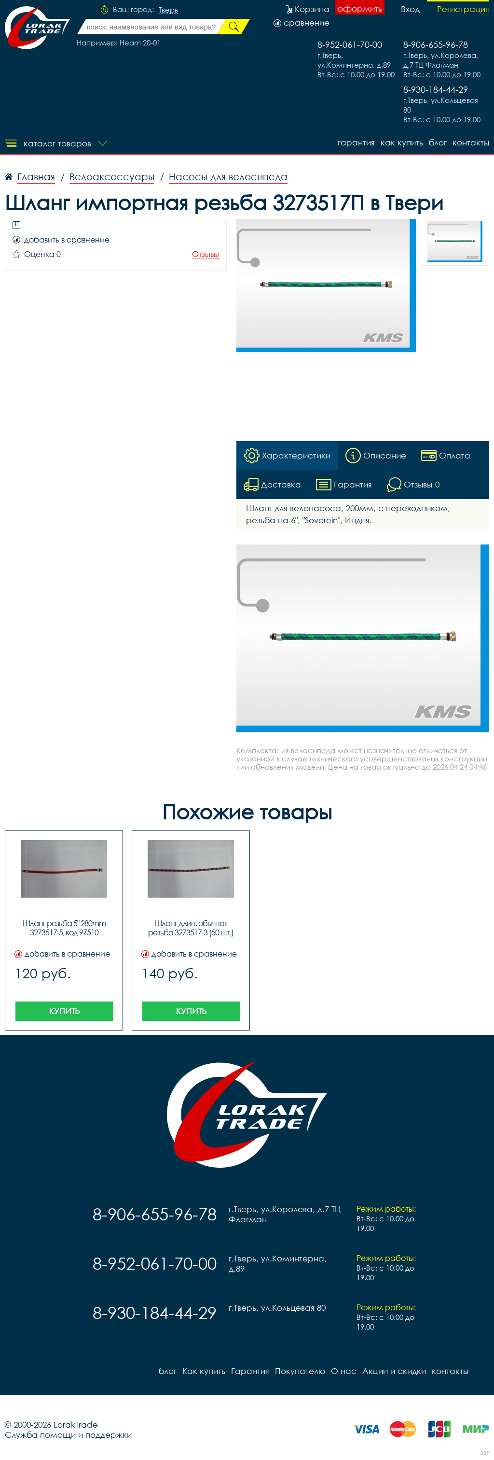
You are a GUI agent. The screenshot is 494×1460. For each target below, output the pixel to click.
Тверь (168, 10)
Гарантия (356, 142)
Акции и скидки (394, 1371)
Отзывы (205, 254)
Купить (64, 1011)
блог (438, 142)
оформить (360, 8)
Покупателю (300, 1371)
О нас (344, 1371)
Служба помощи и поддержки (68, 1435)
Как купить (402, 142)
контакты (471, 142)
